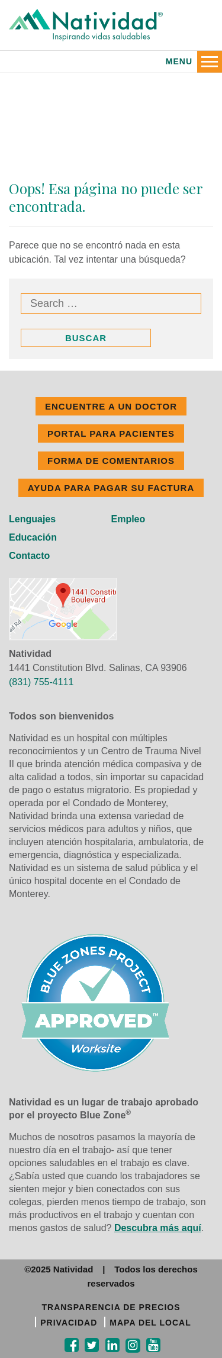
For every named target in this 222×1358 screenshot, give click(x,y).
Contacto (29, 556)
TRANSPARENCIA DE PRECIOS (110, 1307)
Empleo (128, 519)
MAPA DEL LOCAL (150, 1322)
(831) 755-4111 (41, 682)
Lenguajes (32, 519)
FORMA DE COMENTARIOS (111, 461)
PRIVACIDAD (68, 1322)
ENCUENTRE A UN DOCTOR (111, 406)
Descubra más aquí (157, 1228)
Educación (33, 537)
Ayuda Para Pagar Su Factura (111, 488)
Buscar (86, 338)
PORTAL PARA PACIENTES (111, 433)
